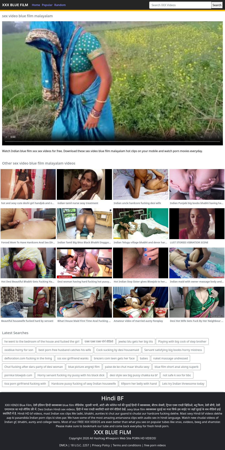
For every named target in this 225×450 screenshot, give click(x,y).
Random (60, 5)
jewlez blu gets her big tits (135, 341)
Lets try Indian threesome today (183, 384)
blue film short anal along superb (176, 367)
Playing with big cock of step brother (182, 341)
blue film (68, 405)
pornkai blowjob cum (18, 375)
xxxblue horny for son (18, 350)
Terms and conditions (127, 445)
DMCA (63, 445)
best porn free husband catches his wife (64, 350)
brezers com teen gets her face (114, 358)
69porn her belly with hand (139, 384)
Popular (47, 5)
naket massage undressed (170, 358)
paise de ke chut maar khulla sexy (127, 367)
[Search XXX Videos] (180, 5)
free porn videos (155, 445)
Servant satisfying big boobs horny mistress (173, 350)
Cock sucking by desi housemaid (117, 350)
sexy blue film (136, 409)
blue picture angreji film (84, 367)
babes (144, 358)
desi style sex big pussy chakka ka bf (134, 375)
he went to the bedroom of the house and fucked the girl (41, 341)
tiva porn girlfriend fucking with (25, 384)
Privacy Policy (101, 445)
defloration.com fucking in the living (28, 358)
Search (217, 5)
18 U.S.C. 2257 (79, 445)
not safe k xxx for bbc (177, 375)
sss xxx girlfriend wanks (73, 358)
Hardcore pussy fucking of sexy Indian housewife (83, 384)
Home (36, 5)
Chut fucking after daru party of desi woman (33, 367)
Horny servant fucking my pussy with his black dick (70, 375)
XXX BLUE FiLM (15, 4)
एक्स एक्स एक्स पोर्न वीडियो (99, 341)
